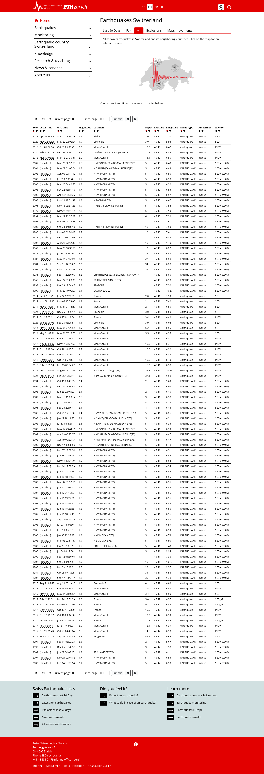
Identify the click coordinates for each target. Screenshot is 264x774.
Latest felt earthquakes (56, 702)
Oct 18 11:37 (47, 615)
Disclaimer (53, 766)
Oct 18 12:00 (47, 349)
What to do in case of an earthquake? (132, 702)
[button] (47, 6)
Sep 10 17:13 (47, 636)
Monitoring (63, 34)
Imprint (37, 766)
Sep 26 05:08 (47, 322)
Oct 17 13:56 (47, 609)
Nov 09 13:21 (47, 604)
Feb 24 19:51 (47, 599)
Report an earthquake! (123, 695)
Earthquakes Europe (190, 710)
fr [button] (156, 7)
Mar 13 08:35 (47, 157)
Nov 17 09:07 (47, 343)
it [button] (162, 7)
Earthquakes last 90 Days (58, 695)
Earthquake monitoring (191, 702)
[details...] (45, 163)
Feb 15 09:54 (47, 365)
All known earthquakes (56, 724)
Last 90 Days (112, 30)
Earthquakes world (189, 717)
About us (63, 75)
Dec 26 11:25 (47, 311)
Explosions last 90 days (56, 710)
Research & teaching (63, 60)
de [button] (143, 7)
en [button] (150, 7)
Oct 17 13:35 (47, 338)
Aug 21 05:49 (47, 583)
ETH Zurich (104, 766)
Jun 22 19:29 (47, 296)
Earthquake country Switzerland (63, 44)
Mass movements (179, 30)
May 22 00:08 (47, 141)
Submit (117, 119)
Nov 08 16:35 (47, 301)
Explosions (154, 30)
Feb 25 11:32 (47, 375)
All (139, 30)
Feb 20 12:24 (47, 152)
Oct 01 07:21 (47, 359)
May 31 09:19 (47, 333)
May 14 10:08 (47, 593)
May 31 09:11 (47, 306)
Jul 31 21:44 (46, 625)
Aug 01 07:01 (47, 370)
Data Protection (74, 766)
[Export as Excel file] (128, 119)
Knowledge (63, 53)
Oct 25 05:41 (47, 588)
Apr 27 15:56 (47, 136)
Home (42, 20)
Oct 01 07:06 (47, 147)
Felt (128, 30)
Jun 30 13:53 (47, 620)
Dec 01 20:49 (47, 354)
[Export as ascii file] (135, 119)
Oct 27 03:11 (47, 317)
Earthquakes (63, 27)
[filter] (36, 131)
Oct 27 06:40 (47, 631)
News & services (63, 67)
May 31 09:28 (47, 327)
